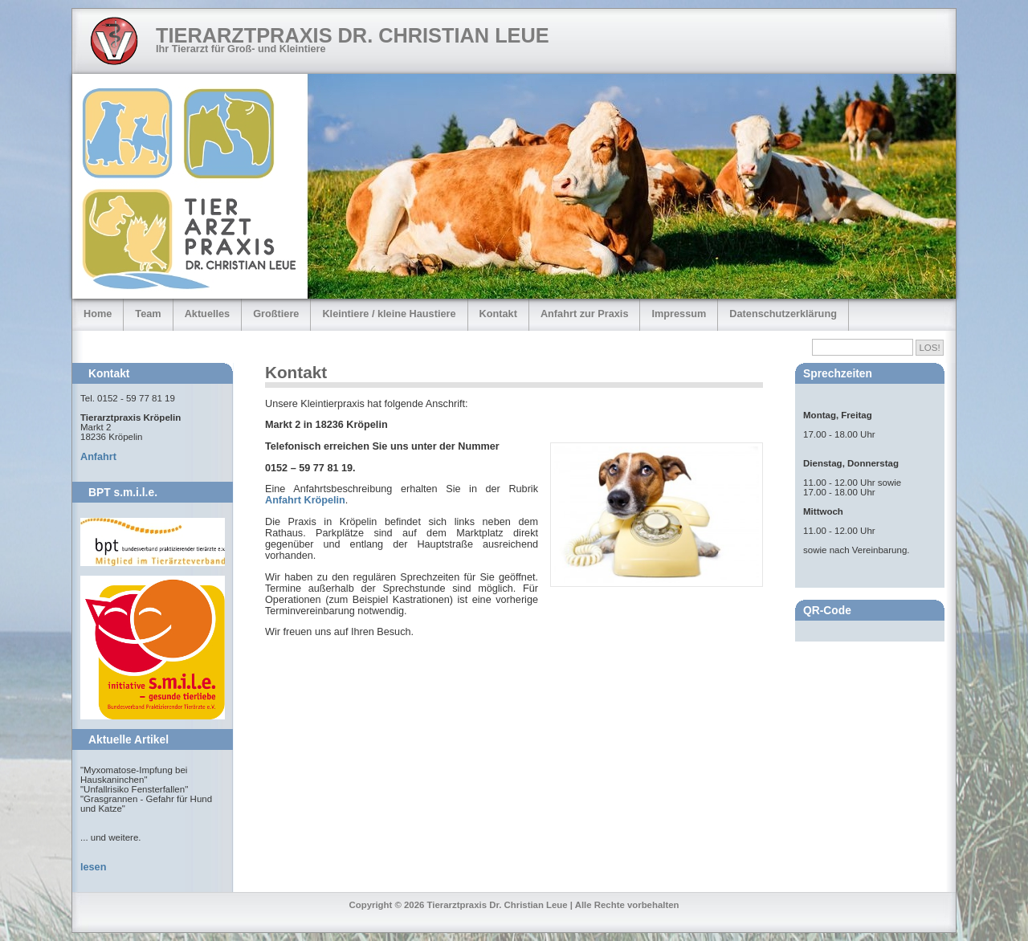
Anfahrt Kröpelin (305, 500)
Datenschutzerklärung (783, 314)
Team (148, 314)
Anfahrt (98, 456)
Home (98, 314)
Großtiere (276, 314)
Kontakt (498, 314)
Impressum (678, 314)
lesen (93, 867)
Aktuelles (207, 314)
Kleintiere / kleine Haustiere (388, 314)
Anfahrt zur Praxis (585, 314)
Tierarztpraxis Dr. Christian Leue (352, 35)
